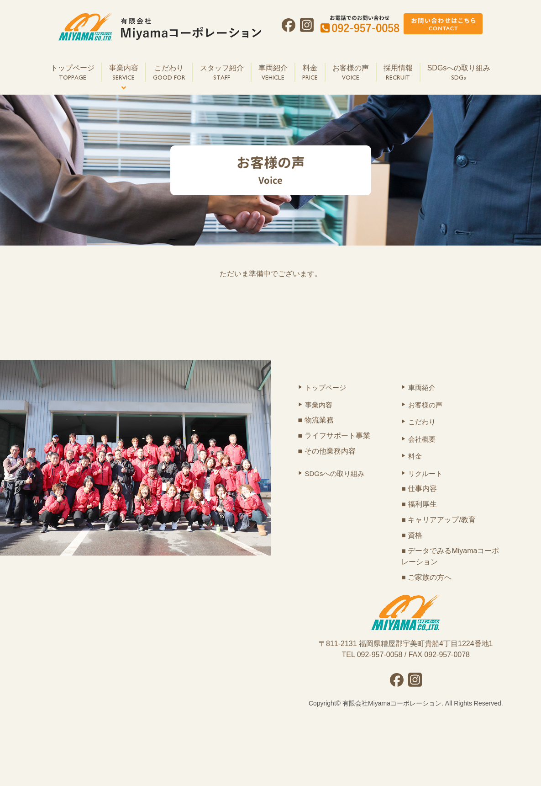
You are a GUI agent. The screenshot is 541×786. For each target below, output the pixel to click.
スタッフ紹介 (222, 73)
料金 (310, 73)
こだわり (169, 73)
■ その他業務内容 (327, 451)
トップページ (73, 73)
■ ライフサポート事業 (334, 435)
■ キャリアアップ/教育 (438, 520)
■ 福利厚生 (419, 504)
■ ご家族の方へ (426, 577)
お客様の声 (350, 73)
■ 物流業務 (316, 420)
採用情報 (398, 73)
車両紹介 (273, 73)
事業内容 (123, 73)
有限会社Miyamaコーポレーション (391, 703)
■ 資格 (411, 535)
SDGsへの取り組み (459, 73)
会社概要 (422, 439)
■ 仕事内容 (419, 488)
